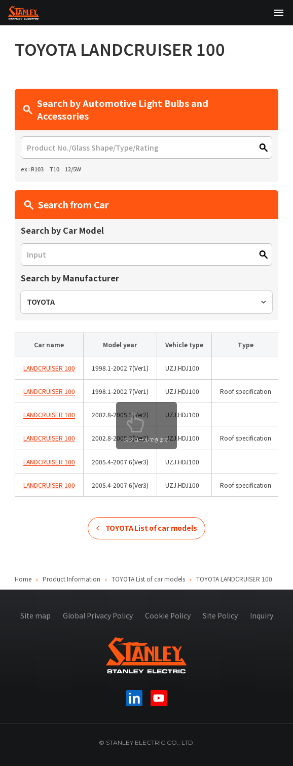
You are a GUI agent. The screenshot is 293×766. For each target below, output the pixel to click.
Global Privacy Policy (98, 615)
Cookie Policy (168, 615)
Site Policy (220, 615)
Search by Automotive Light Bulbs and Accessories (115, 109)
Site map (35, 615)
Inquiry (261, 615)
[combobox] (146, 302)
